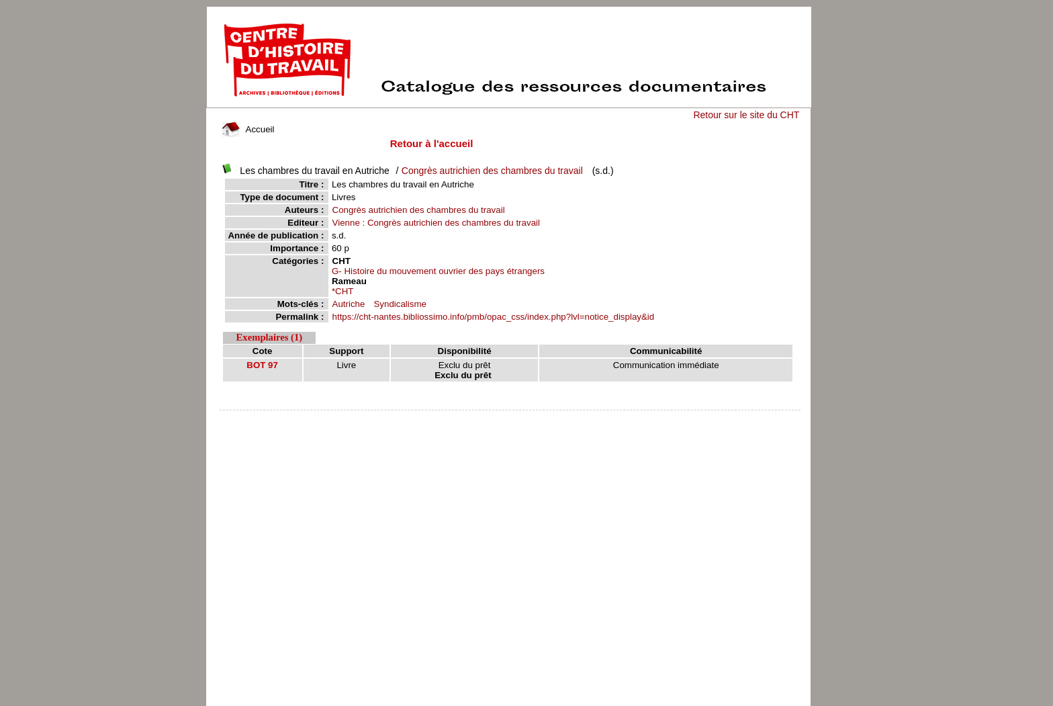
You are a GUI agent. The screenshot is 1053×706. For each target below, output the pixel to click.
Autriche (348, 304)
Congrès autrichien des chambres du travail (492, 170)
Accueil (248, 129)
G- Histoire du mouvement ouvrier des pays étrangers (438, 271)
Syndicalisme (399, 304)
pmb (510, 419)
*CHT (343, 291)
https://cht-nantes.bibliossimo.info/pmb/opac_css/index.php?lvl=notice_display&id (493, 317)
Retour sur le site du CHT (746, 114)
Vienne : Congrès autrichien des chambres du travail (436, 223)
